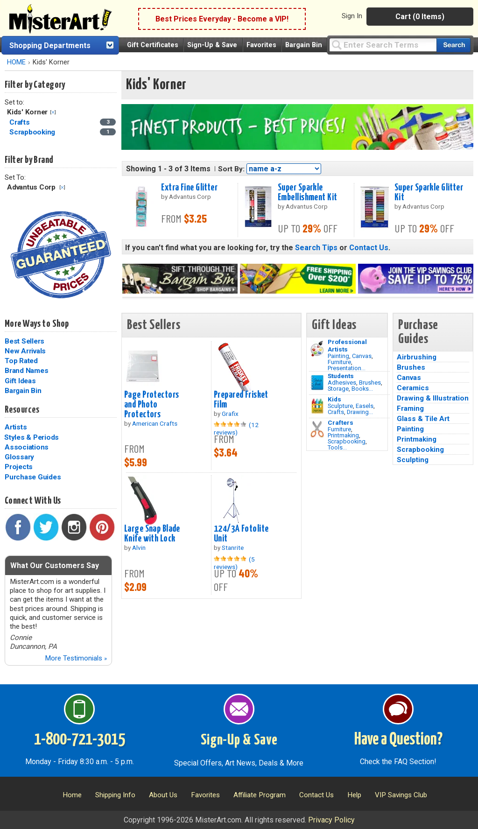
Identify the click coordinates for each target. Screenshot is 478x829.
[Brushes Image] (317, 382)
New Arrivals (25, 351)
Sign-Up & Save (212, 45)
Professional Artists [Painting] (347, 345)
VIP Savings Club (401, 795)
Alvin (139, 547)
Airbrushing (416, 357)
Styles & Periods (31, 437)
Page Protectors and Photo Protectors (151, 404)
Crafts (336, 411)
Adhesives (342, 382)
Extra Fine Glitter (189, 187)
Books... (362, 388)
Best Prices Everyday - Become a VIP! (221, 18)
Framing (410, 408)
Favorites (261, 45)
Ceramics (413, 388)
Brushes (370, 382)
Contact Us (368, 247)
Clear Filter (53, 112)
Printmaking (343, 435)
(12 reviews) (236, 428)
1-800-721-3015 (79, 739)
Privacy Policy (331, 819)
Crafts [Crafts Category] (20, 122)
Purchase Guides (33, 477)
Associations (27, 447)
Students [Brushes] (341, 375)
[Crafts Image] (317, 406)
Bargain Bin (303, 45)
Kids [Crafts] (334, 399)
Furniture (339, 361)
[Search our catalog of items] (453, 45)
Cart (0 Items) (419, 16)
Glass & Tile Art (423, 418)
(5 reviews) (234, 562)
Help (354, 795)
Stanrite (233, 547)
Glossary (19, 457)
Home (72, 795)
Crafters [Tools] (340, 422)
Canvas (362, 355)
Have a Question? (398, 739)
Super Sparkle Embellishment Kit (307, 192)
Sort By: (231, 169)
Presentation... (347, 368)
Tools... (337, 447)
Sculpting (413, 460)
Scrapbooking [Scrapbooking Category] (33, 132)
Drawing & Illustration (433, 398)
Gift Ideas (20, 381)
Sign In (352, 16)
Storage (338, 388)
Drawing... (360, 411)
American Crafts (154, 423)
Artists (16, 427)
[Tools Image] (317, 429)
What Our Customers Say (54, 565)
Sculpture (340, 405)
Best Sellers (24, 341)
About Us (163, 795)
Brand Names (26, 370)
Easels (364, 405)
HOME (16, 62)
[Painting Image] (317, 348)
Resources (22, 409)
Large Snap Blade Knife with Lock (152, 533)
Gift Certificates (152, 45)
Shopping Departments (50, 45)
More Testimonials (76, 658)
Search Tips (316, 247)
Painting (338, 355)
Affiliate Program (259, 795)
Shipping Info (115, 795)
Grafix (230, 413)
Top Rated (21, 361)
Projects (19, 467)
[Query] (382, 44)
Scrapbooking (347, 441)
